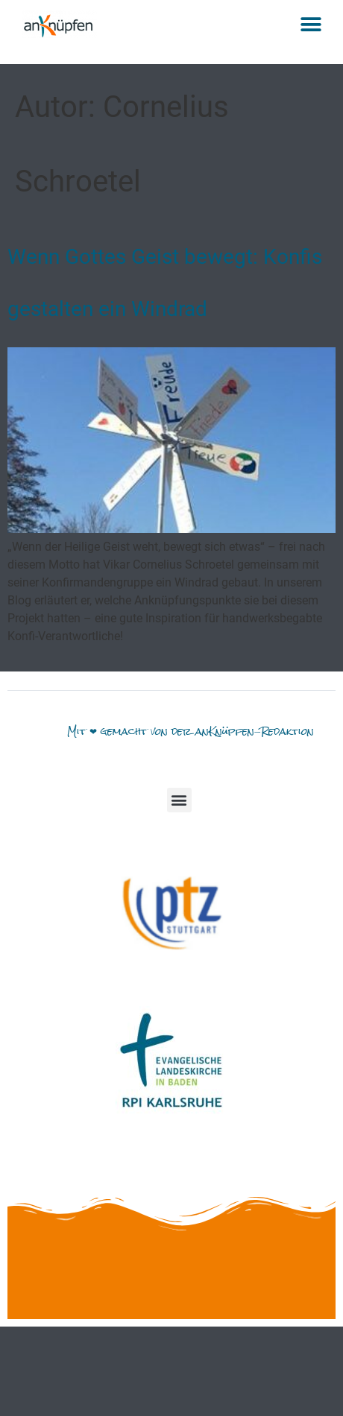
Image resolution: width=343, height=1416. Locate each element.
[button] (311, 24)
